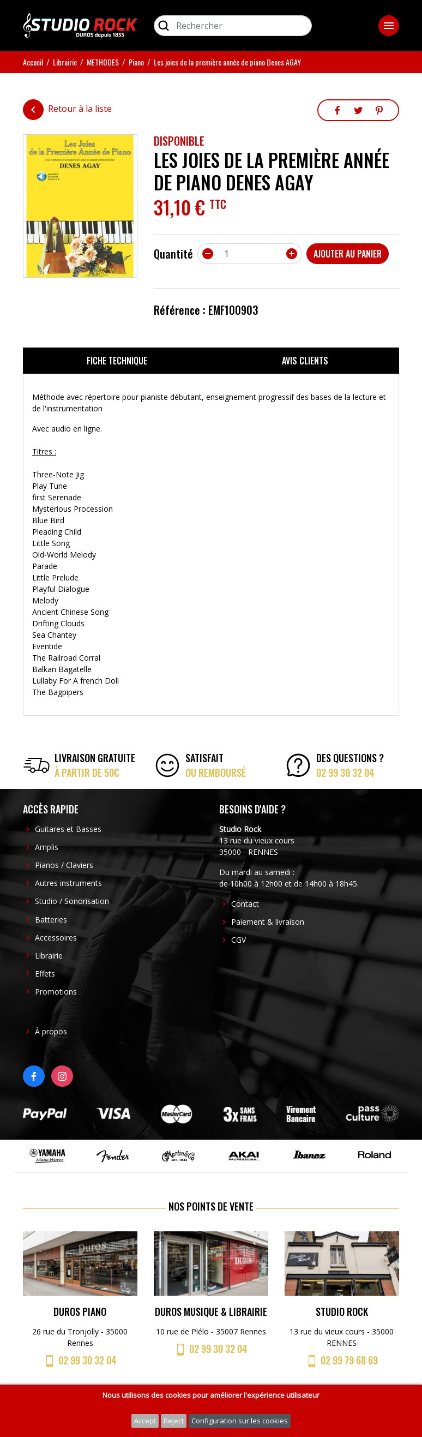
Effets (45, 973)
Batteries (51, 919)
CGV (238, 940)
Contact (245, 904)
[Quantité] (249, 253)
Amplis (46, 847)
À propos (51, 1031)
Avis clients (305, 360)
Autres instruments (68, 883)
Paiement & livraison (267, 922)
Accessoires (56, 937)
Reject (174, 1421)
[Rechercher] (233, 25)
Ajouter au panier (348, 253)
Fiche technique (117, 360)
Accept (145, 1421)
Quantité (173, 254)
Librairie (49, 955)
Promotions (56, 991)
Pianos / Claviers (64, 865)
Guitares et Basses (68, 829)
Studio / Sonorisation (72, 901)
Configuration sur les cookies (239, 1421)
